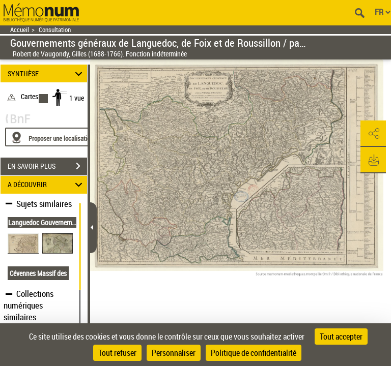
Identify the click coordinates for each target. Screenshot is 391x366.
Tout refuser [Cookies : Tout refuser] (117, 352)
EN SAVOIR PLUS (47, 166)
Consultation (55, 29)
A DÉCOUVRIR (47, 185)
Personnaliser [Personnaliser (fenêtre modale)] (174, 352)
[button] (373, 133)
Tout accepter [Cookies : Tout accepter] (341, 336)
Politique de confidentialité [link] (253, 352)
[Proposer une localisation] (53, 137)
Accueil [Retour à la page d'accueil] (19, 29)
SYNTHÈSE (47, 73)
